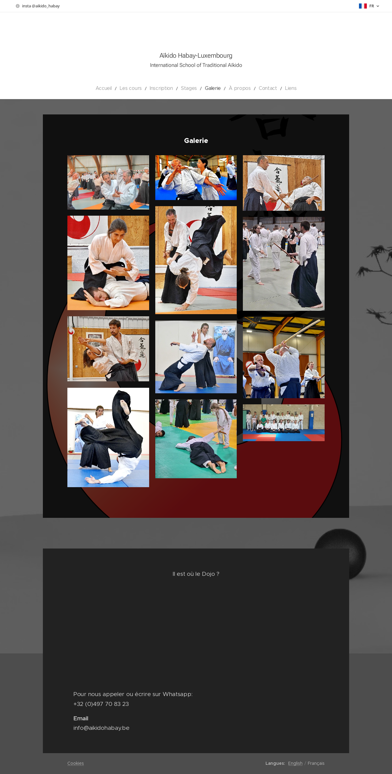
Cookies (75, 763)
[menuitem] (114, 88)
